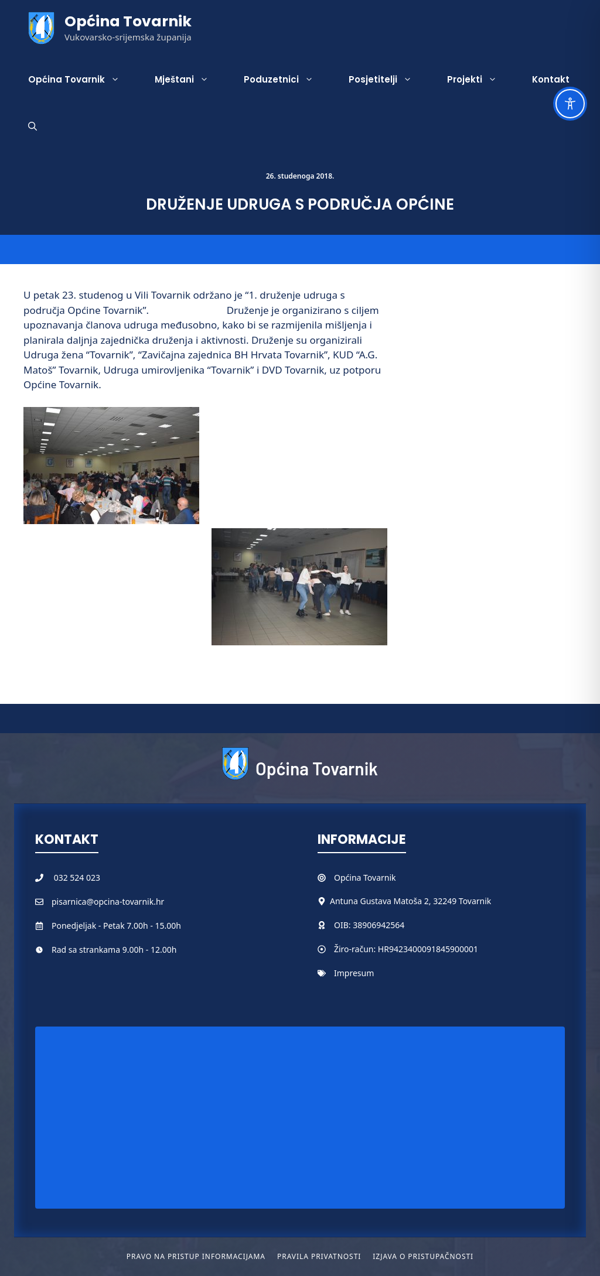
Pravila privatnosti (319, 1256)
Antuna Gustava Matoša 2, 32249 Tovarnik (410, 900)
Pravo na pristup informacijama (196, 1256)
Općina (348, 877)
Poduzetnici (287, 79)
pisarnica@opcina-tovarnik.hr (108, 901)
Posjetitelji (389, 79)
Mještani (190, 79)
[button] (32, 126)
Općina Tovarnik (128, 21)
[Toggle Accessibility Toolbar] (570, 103)
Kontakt (551, 79)
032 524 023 (77, 877)
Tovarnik (379, 877)
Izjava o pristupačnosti (423, 1256)
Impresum (354, 973)
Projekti (480, 79)
